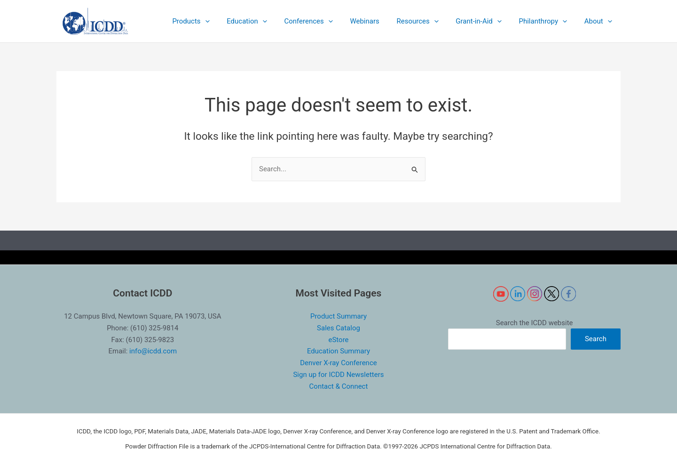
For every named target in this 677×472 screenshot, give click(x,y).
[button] (214, 21)
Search (595, 339)
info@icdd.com (153, 351)
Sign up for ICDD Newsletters (338, 374)
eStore (338, 340)
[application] (228, 21)
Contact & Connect (338, 386)
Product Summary (338, 316)
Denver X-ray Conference (338, 363)
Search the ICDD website (534, 323)
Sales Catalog (338, 328)
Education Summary (338, 351)
